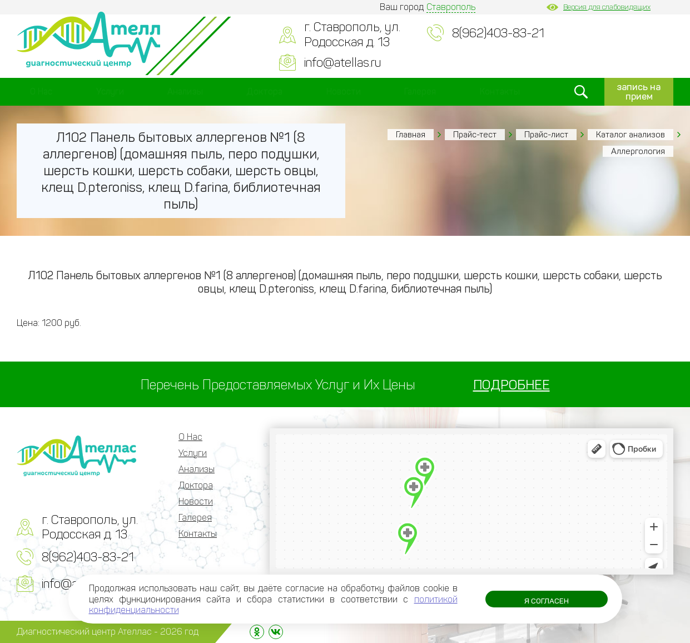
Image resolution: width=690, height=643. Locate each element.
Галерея (420, 91)
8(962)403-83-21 (498, 33)
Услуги (110, 91)
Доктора (264, 91)
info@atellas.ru (342, 62)
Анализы (185, 91)
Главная (410, 135)
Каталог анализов (630, 135)
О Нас (41, 91)
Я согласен (546, 601)
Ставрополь (450, 7)
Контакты (500, 91)
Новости (343, 91)
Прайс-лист (546, 135)
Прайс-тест (475, 135)
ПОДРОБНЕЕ (511, 385)
